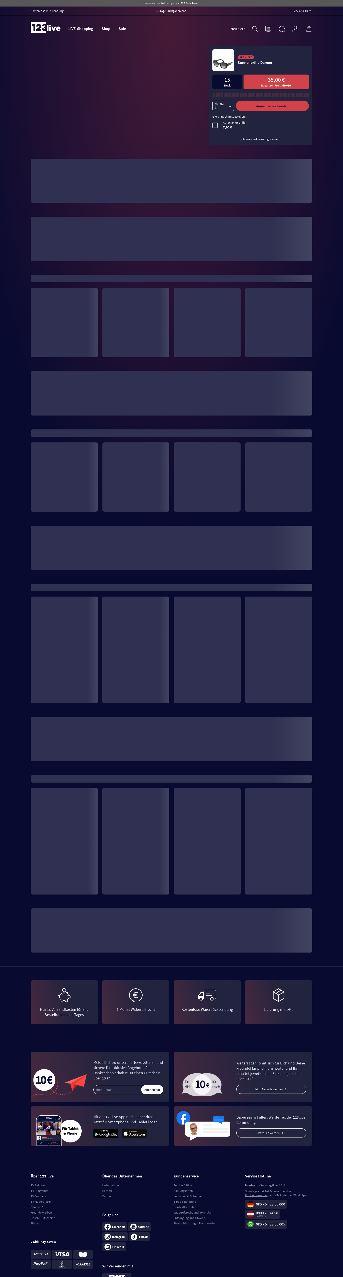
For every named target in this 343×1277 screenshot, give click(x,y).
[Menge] (223, 94)
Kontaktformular (185, 1177)
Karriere (107, 1160)
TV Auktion (38, 1155)
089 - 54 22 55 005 (270, 1193)
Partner (107, 1166)
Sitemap (36, 1193)
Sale (122, 28)
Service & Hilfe (183, 1155)
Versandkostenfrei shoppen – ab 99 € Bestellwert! (171, 3)
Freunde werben (41, 1182)
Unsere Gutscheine (43, 1187)
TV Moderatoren (41, 1171)
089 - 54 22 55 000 (270, 1173)
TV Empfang (38, 1166)
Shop (106, 28)
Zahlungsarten (183, 1160)
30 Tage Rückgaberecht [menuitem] (171, 11)
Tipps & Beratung (185, 1171)
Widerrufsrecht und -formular (193, 1182)
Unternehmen (111, 1155)
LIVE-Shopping (80, 28)
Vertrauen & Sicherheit (188, 1166)
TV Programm (40, 1160)
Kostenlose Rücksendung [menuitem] (47, 11)
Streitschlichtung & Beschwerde (194, 1193)
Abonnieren (152, 1059)
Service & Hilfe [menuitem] (302, 11)
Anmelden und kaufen (272, 94)
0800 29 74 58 (267, 1182)
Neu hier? (238, 29)
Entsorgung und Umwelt (189, 1187)
